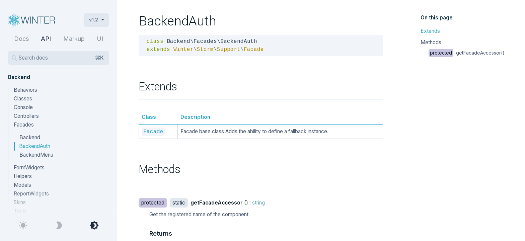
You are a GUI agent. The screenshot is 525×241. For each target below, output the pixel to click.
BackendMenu (36, 155)
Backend (29, 137)
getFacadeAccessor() (467, 53)
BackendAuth (34, 146)
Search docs (61, 58)
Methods (431, 42)
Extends (430, 31)
